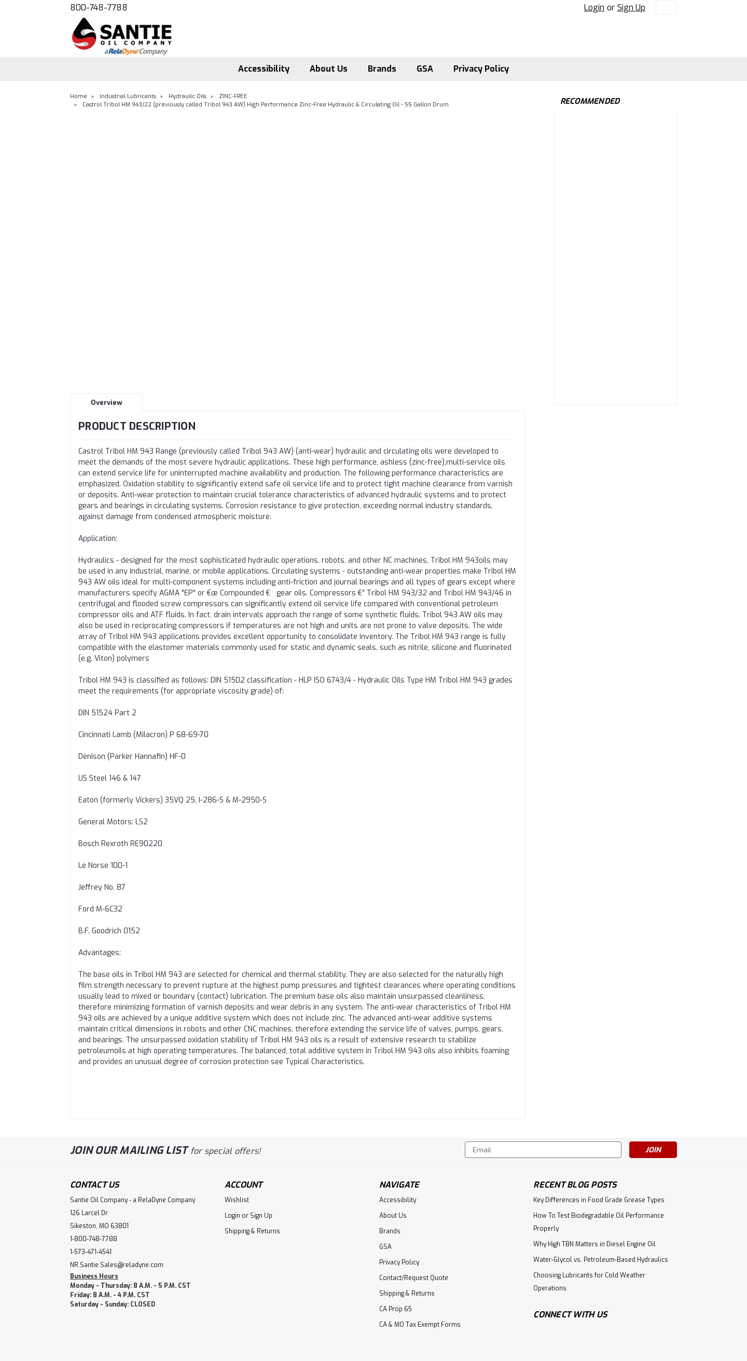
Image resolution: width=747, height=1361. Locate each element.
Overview (106, 402)
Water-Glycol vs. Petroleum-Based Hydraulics (600, 1260)
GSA (425, 68)
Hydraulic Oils (187, 96)
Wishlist (237, 1200)
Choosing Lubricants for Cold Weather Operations (589, 1281)
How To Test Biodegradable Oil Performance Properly (598, 1222)
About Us (329, 68)
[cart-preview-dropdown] (664, 8)
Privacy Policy (481, 68)
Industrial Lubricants (128, 96)
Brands (382, 68)
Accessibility (263, 68)
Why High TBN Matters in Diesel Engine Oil (594, 1244)
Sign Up (631, 7)
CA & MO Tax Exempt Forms (420, 1325)
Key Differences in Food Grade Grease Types (599, 1200)
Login (594, 7)
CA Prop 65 (395, 1309)
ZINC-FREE (233, 96)
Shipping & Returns (252, 1231)
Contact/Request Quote (413, 1278)
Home (78, 96)
